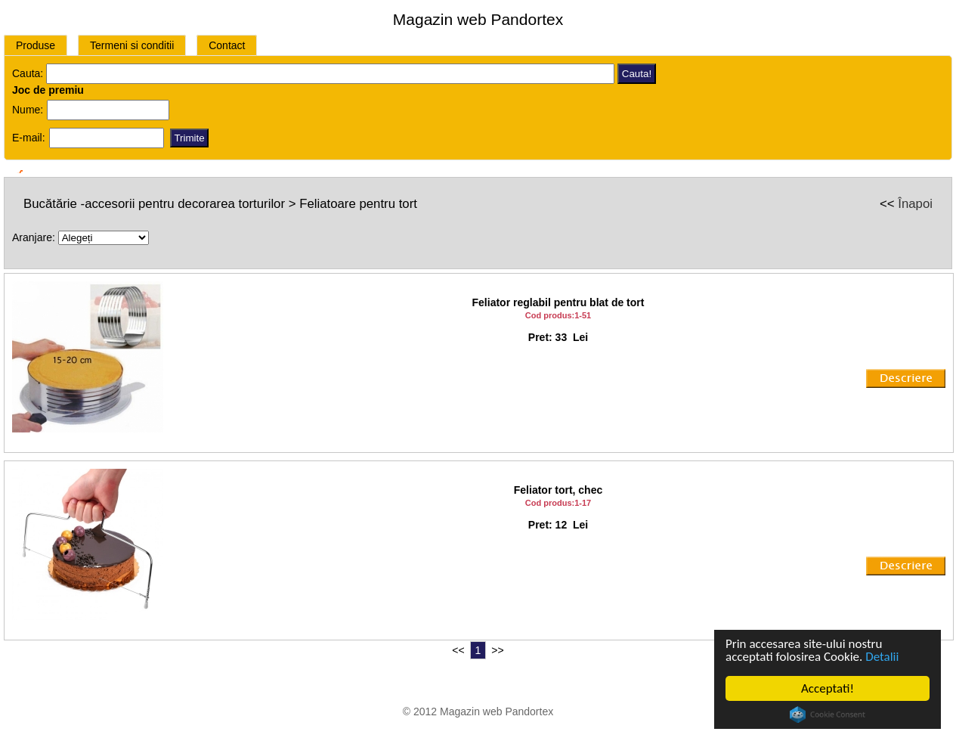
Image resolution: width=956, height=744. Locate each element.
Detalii (882, 657)
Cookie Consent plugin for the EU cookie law (827, 714)
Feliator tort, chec (558, 490)
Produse (35, 45)
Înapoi (915, 204)
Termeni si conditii (132, 45)
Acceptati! (827, 688)
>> (497, 650)
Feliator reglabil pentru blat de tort (558, 302)
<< (458, 650)
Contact (227, 45)
